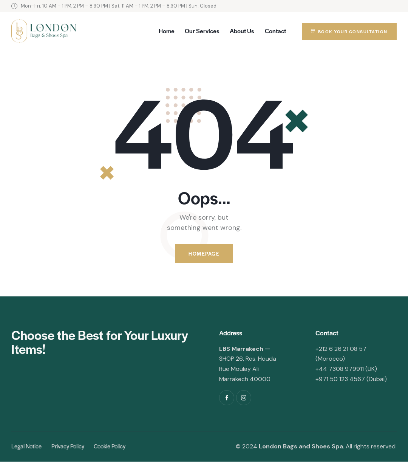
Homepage (204, 253)
